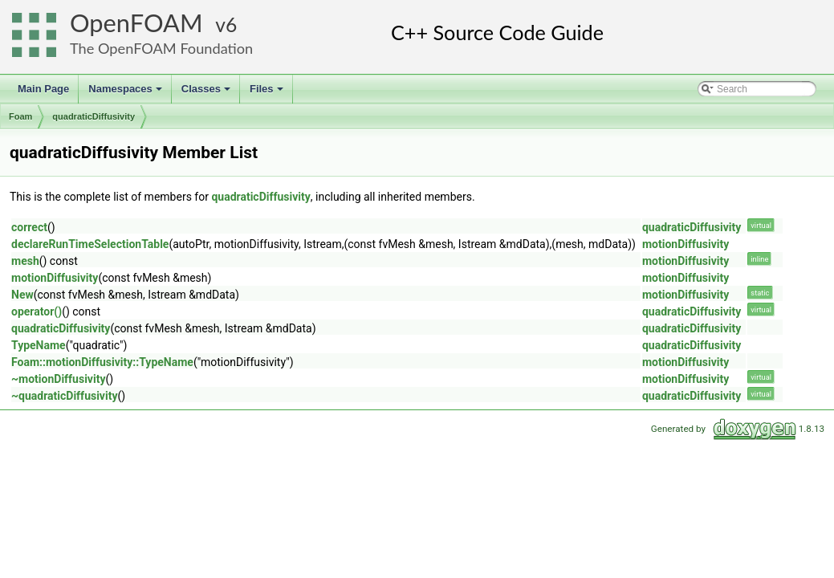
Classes (207, 93)
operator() (36, 311)
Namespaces (126, 93)
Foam (20, 116)
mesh (25, 260)
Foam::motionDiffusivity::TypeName (102, 362)
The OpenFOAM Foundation (161, 48)
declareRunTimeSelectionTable (90, 244)
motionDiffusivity (685, 244)
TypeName (38, 345)
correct (29, 227)
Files (268, 93)
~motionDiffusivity (58, 378)
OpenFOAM (136, 23)
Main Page (43, 89)
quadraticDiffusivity (93, 116)
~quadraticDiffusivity (64, 395)
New (22, 294)
